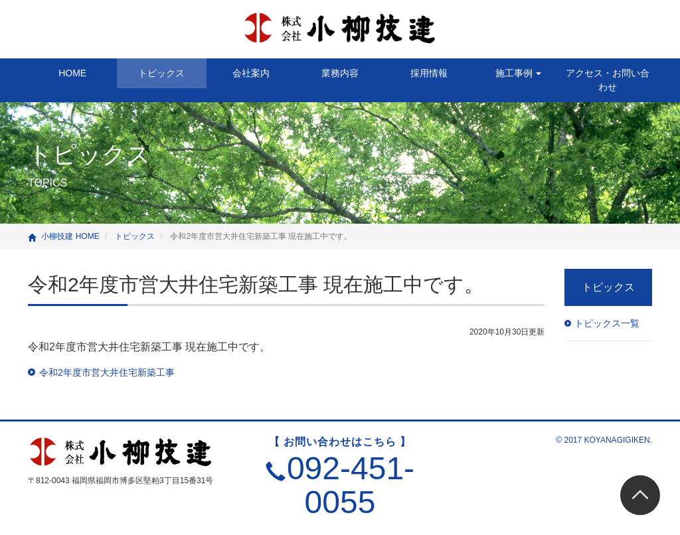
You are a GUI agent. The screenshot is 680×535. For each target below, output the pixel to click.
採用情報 (429, 73)
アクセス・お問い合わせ (607, 80)
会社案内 (251, 73)
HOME (72, 73)
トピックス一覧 (606, 323)
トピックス (161, 73)
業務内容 (340, 73)
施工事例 (518, 73)
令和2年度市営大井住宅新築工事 (107, 372)
